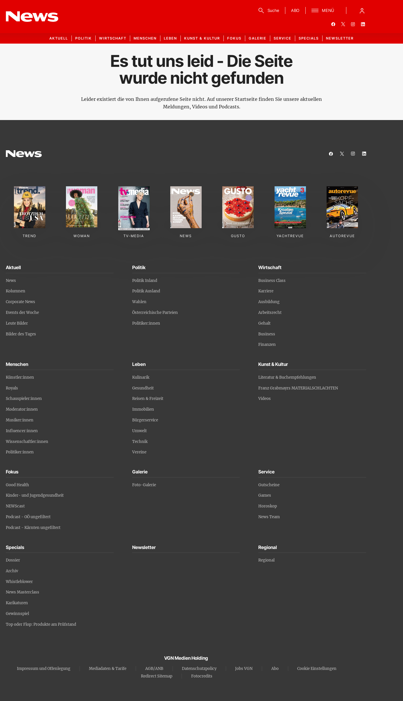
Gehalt (264, 323)
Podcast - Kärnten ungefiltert (33, 527)
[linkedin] (363, 24)
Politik (83, 38)
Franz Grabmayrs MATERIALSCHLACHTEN (298, 388)
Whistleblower (19, 581)
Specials (309, 38)
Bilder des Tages (21, 334)
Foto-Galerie (144, 484)
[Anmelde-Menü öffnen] (362, 10)
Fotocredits (201, 676)
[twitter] (343, 24)
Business (266, 334)
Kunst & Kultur (202, 38)
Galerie (257, 38)
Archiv (12, 570)
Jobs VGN (243, 668)
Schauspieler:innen (24, 398)
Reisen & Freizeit (147, 398)
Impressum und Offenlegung (43, 668)
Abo (275, 668)
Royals (12, 388)
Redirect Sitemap (156, 676)
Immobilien (143, 409)
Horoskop (267, 506)
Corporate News (20, 301)
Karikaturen (17, 602)
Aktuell (58, 38)
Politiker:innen (146, 323)
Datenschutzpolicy (199, 668)
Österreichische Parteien (155, 312)
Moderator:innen (22, 409)
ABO (295, 10)
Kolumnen (15, 291)
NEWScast (15, 506)
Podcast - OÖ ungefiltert (28, 516)
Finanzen (267, 344)
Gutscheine (269, 484)
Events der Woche (22, 312)
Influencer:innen (22, 430)
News (11, 280)
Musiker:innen (19, 420)
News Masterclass (22, 592)
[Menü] (322, 10)
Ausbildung (269, 301)
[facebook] (333, 24)
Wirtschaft (112, 38)
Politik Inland (144, 280)
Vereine (139, 452)
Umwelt (139, 430)
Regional (266, 560)
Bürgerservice (145, 420)
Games (264, 495)
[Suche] (268, 10)
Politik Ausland (146, 291)
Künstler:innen (20, 377)
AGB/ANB (154, 668)
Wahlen (139, 301)
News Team (269, 516)
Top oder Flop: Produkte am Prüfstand (41, 624)
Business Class (272, 280)
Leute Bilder (17, 323)
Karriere (265, 291)
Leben (170, 38)
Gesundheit (143, 388)
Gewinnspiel (17, 613)
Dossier (13, 560)
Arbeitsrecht (270, 312)
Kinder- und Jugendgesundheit (35, 495)
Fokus (234, 38)
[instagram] (353, 24)
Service (282, 38)
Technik (140, 441)
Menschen (145, 38)
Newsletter (340, 38)
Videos (264, 398)
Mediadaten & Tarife (107, 668)
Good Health (17, 484)
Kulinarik (140, 377)
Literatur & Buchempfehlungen (287, 377)
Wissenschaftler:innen (27, 441)
